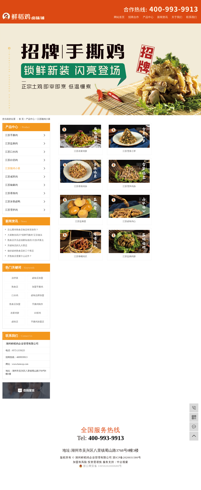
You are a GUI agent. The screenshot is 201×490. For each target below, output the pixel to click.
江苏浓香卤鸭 (12, 201)
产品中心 (148, 17)
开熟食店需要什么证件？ (19, 256)
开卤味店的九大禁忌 (17, 245)
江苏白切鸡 (11, 160)
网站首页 (119, 17)
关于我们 (177, 17)
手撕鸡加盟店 (37, 322)
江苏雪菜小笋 (128, 151)
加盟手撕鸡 (37, 287)
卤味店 (15, 322)
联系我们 (191, 17)
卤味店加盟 (37, 278)
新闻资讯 (162, 17)
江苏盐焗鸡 (11, 143)
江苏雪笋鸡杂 (80, 186)
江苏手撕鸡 (11, 135)
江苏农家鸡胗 (80, 151)
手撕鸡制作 (37, 304)
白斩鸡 (37, 313)
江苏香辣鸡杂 (176, 151)
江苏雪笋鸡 (11, 209)
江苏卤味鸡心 (176, 186)
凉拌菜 (15, 278)
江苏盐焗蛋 (128, 186)
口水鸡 (15, 295)
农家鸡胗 (14, 313)
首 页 (21, 119)
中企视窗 (122, 462)
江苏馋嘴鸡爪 (80, 220)
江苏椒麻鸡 (11, 185)
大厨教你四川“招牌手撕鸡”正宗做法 (24, 235)
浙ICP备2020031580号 (127, 457)
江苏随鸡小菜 (43, 119)
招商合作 (133, 17)
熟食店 (15, 287)
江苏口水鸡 (11, 151)
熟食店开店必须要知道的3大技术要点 (25, 240)
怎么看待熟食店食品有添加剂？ (22, 229)
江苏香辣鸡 (11, 193)
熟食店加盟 (14, 304)
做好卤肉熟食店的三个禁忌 (20, 251)
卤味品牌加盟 (37, 295)
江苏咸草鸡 (11, 176)
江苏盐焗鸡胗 (128, 220)
